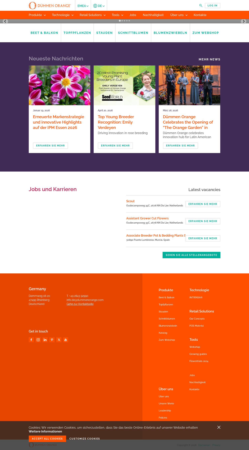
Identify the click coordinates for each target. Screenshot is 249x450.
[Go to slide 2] (122, 20)
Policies (163, 417)
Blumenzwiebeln (168, 325)
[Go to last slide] (5, 21)
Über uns (164, 396)
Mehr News (209, 59)
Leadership (165, 410)
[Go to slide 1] (120, 21)
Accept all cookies (47, 438)
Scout (130, 201)
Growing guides (198, 354)
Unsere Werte (166, 403)
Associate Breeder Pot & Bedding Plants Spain (159, 235)
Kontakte (194, 389)
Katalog (163, 332)
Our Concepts (197, 318)
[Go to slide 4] (127, 20)
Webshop (194, 347)
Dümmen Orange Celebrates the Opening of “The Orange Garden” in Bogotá (188, 124)
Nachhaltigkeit (197, 382)
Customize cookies (84, 438)
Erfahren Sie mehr (50, 145)
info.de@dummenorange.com (85, 300)
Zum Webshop (167, 340)
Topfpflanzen (166, 304)
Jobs (192, 375)
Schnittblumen (167, 318)
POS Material (196, 325)
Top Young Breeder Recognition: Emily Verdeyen (116, 122)
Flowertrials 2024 (198, 361)
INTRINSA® (196, 297)
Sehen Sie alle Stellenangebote (191, 255)
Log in (213, 5)
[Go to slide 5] (129, 20)
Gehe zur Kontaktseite (80, 304)
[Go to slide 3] (124, 20)
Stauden (163, 311)
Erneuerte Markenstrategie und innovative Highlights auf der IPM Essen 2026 (58, 122)
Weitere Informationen (45, 431)
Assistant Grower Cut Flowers (147, 218)
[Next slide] (243, 21)
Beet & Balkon (166, 297)
